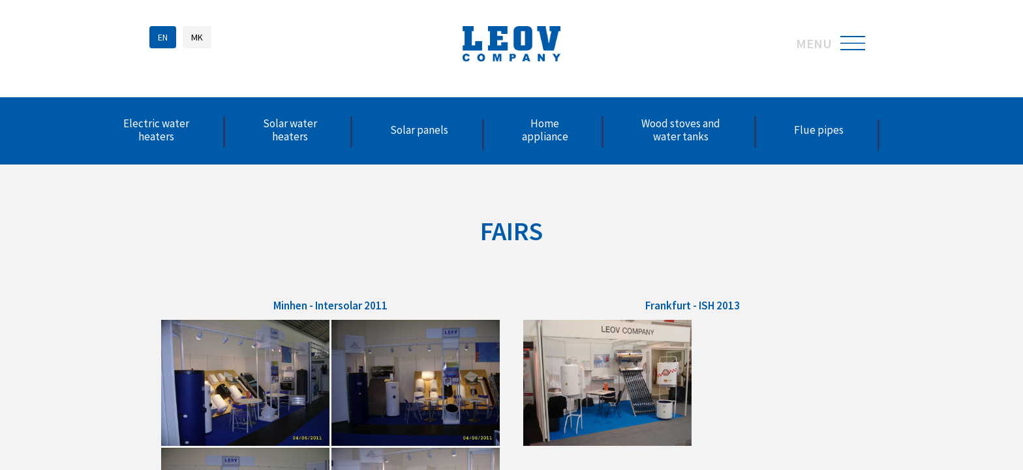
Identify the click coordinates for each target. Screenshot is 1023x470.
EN (163, 37)
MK (197, 37)
